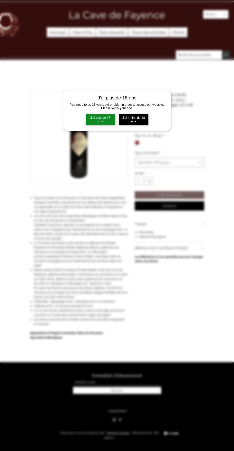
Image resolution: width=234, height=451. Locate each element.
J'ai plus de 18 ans (100, 119)
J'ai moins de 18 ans (133, 119)
